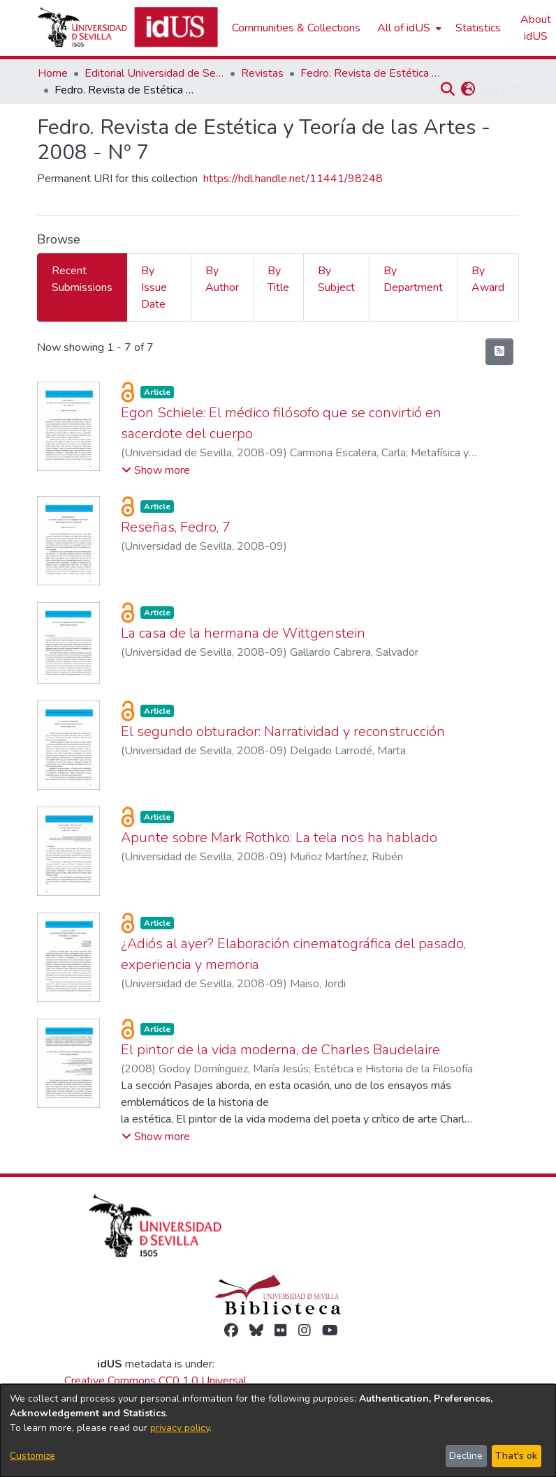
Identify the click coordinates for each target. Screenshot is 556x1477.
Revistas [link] (262, 73)
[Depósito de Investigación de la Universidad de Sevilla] (127, 28)
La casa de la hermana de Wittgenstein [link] (243, 633)
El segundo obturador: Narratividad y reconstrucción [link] (283, 731)
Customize (32, 1455)
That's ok (516, 1455)
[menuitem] (407, 28)
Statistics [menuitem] (478, 28)
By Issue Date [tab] (154, 287)
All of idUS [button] (403, 28)
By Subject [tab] (336, 279)
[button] (447, 89)
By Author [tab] (222, 279)
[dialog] (278, 1430)
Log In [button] (496, 89)
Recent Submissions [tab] (82, 279)
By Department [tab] (413, 279)
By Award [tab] (487, 279)
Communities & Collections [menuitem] (296, 28)
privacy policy (180, 1427)
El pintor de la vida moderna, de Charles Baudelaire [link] (280, 1049)
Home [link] (53, 73)
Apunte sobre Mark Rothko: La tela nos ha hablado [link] (279, 837)
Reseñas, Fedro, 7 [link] (176, 527)
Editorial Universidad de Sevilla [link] (154, 73)
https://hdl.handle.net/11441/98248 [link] (293, 178)
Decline (466, 1455)
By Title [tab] (278, 279)
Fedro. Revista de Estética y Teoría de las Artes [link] (370, 73)
